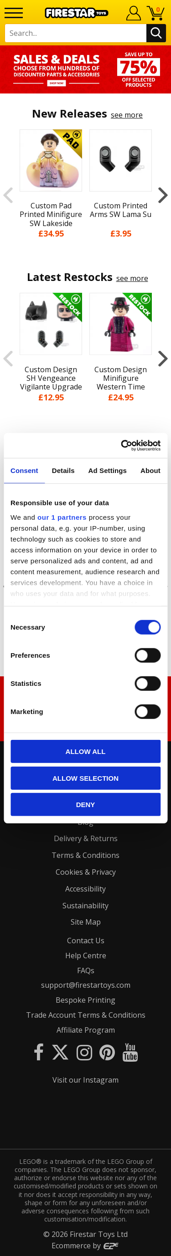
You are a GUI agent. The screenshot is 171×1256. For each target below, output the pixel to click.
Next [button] (163, 195)
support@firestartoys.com (85, 985)
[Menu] (14, 13)
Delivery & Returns (86, 838)
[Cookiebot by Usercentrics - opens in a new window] (122, 445)
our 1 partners (62, 517)
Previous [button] (8, 195)
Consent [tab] (24, 470)
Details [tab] (63, 470)
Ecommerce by (85, 1246)
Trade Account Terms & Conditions (85, 1015)
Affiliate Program (86, 1030)
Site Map (86, 922)
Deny (85, 804)
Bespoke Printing (85, 1000)
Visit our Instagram (85, 1080)
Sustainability (85, 906)
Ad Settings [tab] (107, 470)
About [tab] (150, 470)
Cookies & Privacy (86, 872)
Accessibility (85, 889)
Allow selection (85, 778)
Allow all (86, 751)
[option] (85, 69)
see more (127, 115)
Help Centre (85, 955)
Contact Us (85, 941)
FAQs (85, 970)
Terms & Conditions (85, 855)
